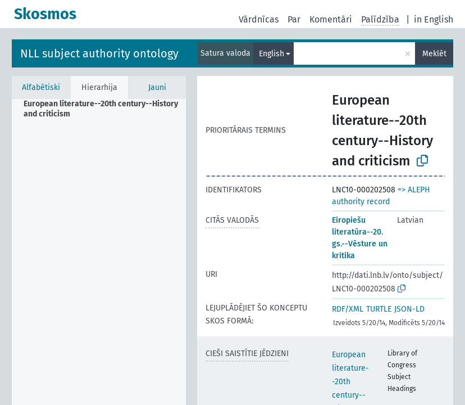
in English (433, 19)
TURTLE (378, 309)
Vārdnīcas (259, 19)
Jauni (157, 87)
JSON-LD (409, 309)
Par (294, 19)
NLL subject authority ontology (99, 53)
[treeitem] (109, 109)
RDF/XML (347, 309)
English (271, 53)
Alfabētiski (41, 87)
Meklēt (434, 53)
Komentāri (330, 19)
